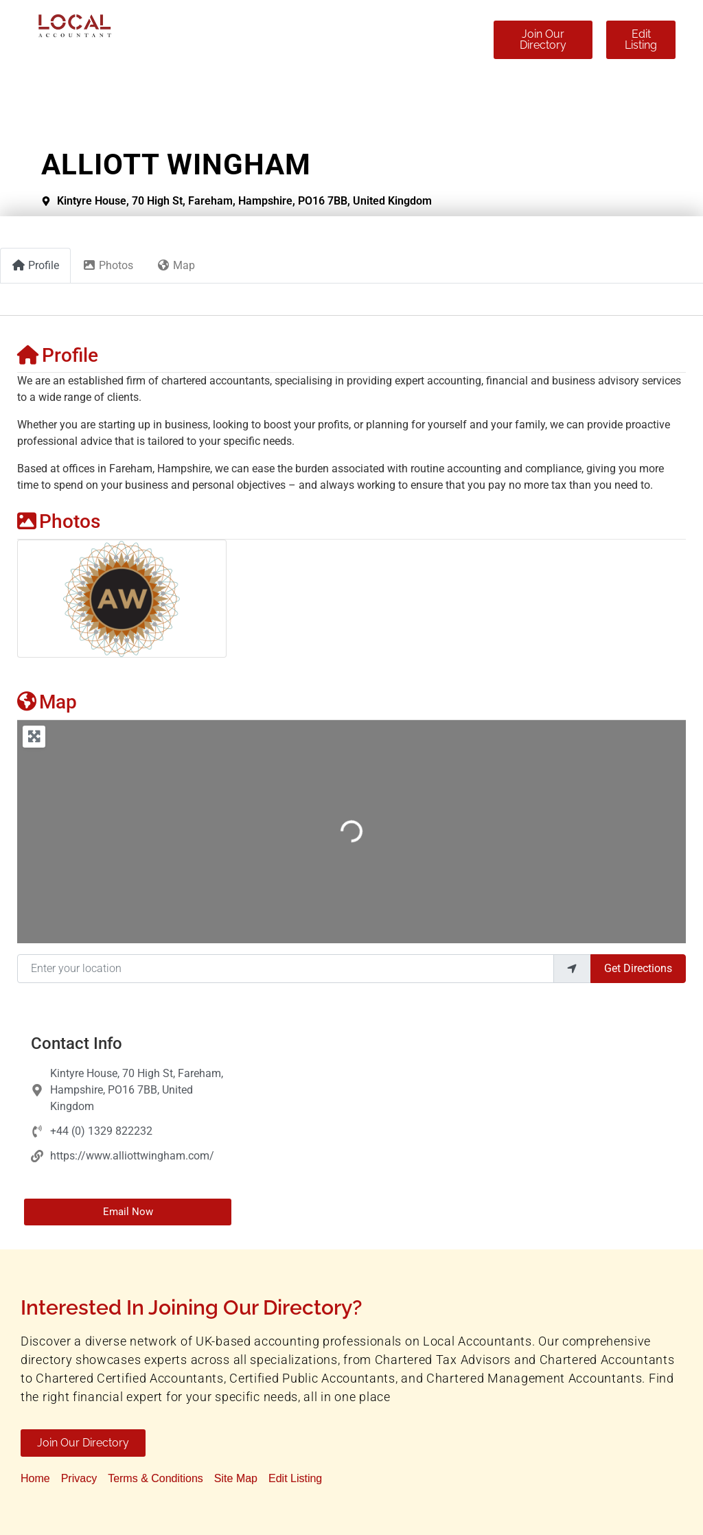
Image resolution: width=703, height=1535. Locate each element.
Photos (58, 521)
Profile (57, 355)
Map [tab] (176, 265)
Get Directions (638, 968)
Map (47, 702)
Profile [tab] (35, 265)
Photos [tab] (107, 265)
